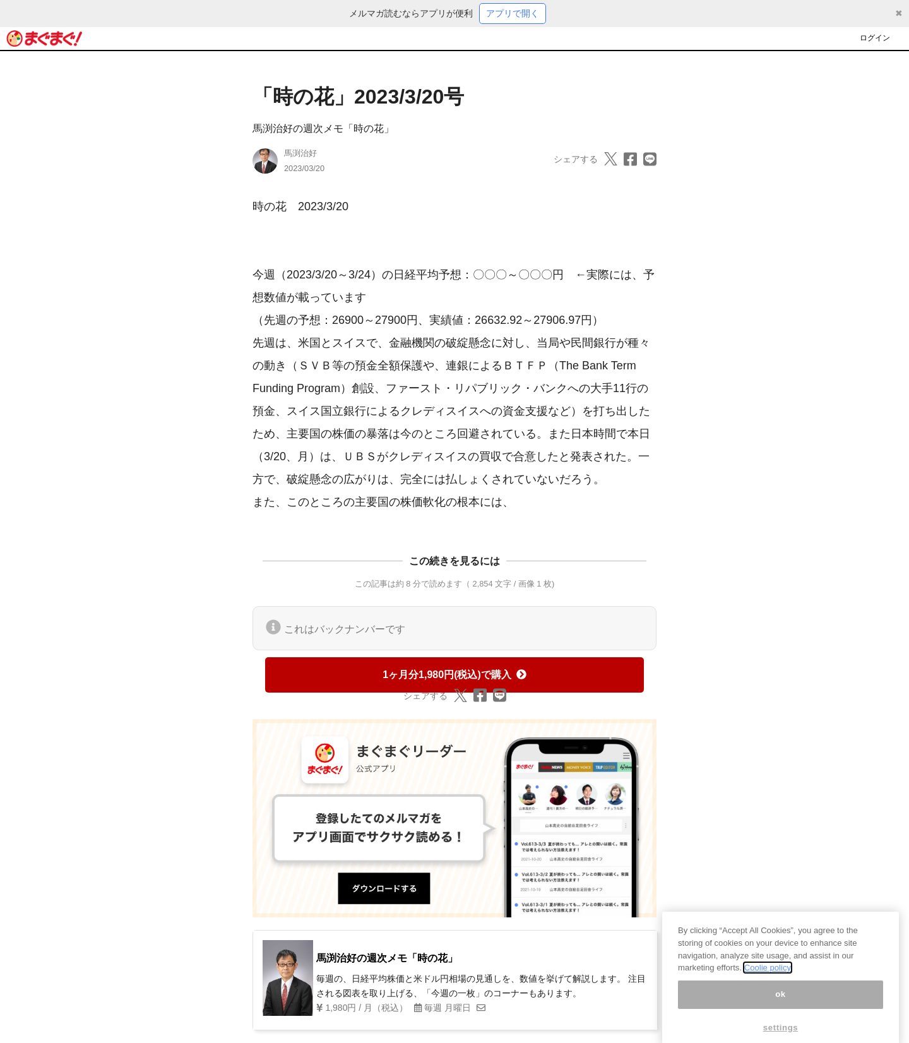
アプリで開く (512, 13)
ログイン (875, 37)
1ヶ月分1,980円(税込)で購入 (454, 674)
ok (780, 1003)
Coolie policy (767, 976)
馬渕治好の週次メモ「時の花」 (323, 128)
